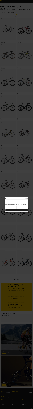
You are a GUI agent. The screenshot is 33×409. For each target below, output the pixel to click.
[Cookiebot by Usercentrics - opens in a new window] (25, 198)
